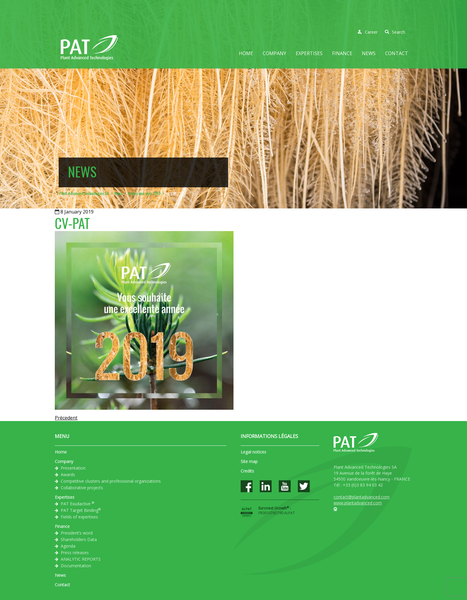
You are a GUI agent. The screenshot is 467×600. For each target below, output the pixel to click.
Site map (249, 461)
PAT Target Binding (81, 510)
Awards (68, 474)
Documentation (76, 565)
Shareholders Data (79, 539)
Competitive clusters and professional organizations (111, 481)
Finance (342, 53)
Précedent (66, 417)
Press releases (75, 552)
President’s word (77, 533)
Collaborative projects (82, 487)
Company (274, 53)
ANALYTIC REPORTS (81, 559)
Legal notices (253, 452)
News (369, 53)
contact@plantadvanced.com (362, 497)
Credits (247, 471)
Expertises (309, 53)
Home (246, 53)
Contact (396, 53)
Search (395, 32)
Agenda (68, 546)
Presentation (73, 468)
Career (368, 32)
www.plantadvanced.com (358, 503)
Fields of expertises (79, 517)
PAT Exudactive (77, 504)
